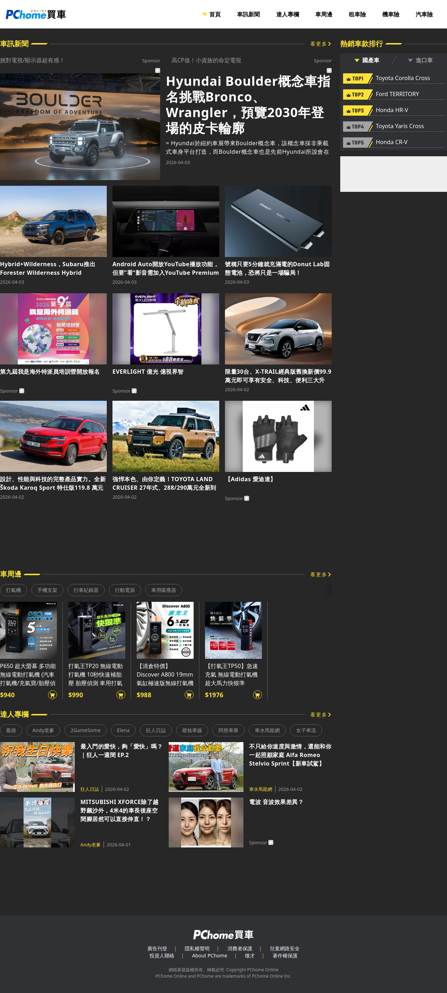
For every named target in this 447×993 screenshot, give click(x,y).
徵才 (250, 955)
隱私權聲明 (197, 948)
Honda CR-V (391, 142)
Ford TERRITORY (397, 94)
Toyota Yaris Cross (400, 126)
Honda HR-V (392, 110)
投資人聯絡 (161, 955)
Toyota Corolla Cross (403, 78)
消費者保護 (239, 948)
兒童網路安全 (285, 948)
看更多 (318, 44)
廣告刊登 (157, 948)
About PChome (209, 955)
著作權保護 (285, 955)
